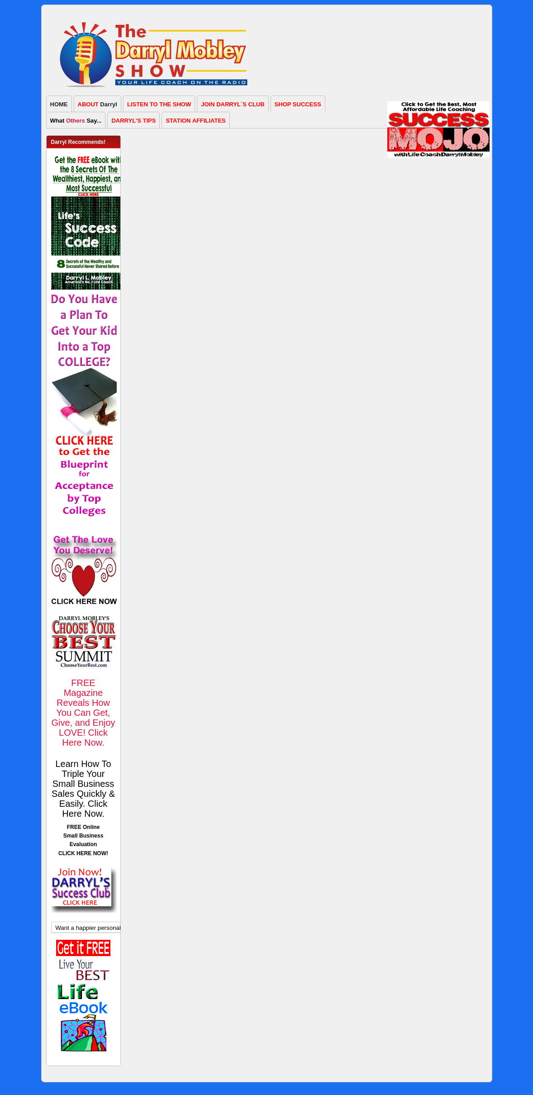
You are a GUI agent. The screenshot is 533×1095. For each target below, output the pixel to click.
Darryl (97, 104)
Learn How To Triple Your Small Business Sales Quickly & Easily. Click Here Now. (83, 789)
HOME (59, 104)
